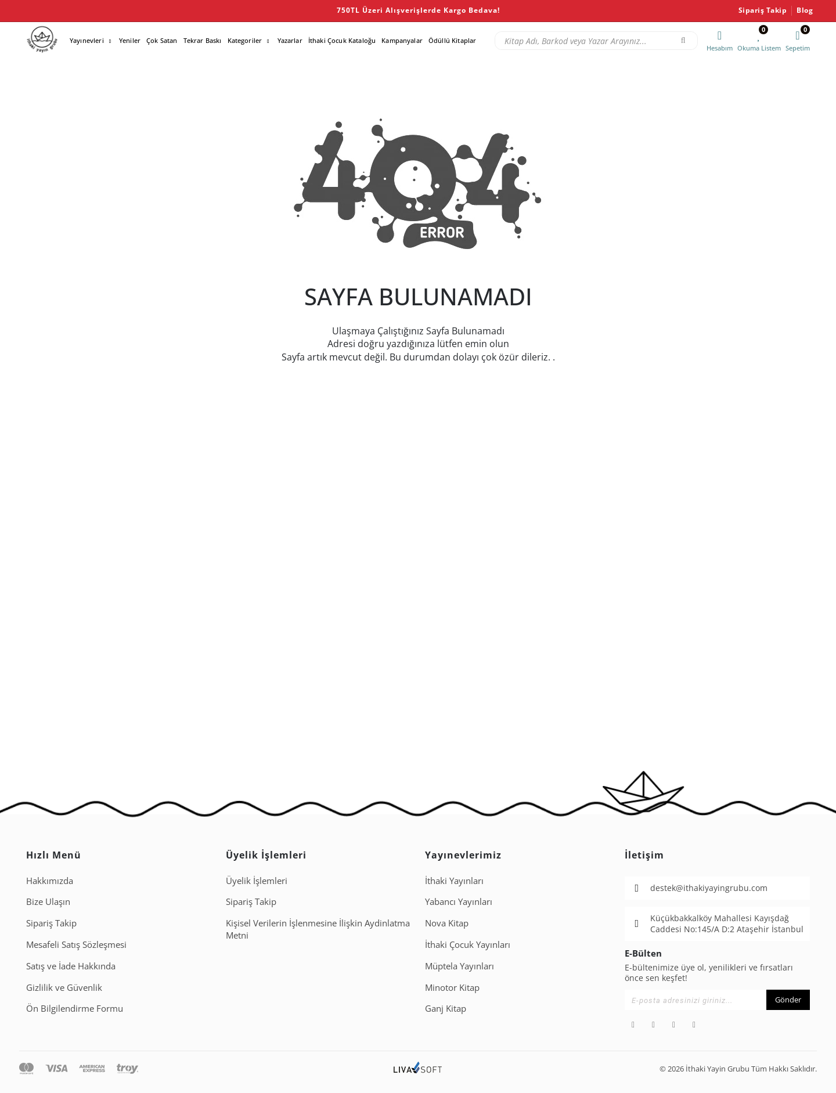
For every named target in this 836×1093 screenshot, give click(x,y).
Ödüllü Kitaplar (452, 40)
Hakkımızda (49, 880)
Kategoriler (245, 40)
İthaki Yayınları (454, 880)
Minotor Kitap (452, 987)
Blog (805, 10)
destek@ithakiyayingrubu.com (708, 887)
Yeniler (129, 40)
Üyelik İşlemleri (256, 880)
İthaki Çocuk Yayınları (467, 944)
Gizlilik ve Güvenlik (64, 987)
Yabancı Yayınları (458, 901)
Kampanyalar (402, 40)
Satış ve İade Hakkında (71, 966)
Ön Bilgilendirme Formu (74, 1008)
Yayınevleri (87, 40)
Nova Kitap (447, 923)
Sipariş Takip (762, 10)
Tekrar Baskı (202, 40)
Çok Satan (161, 40)
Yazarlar (290, 40)
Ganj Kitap (445, 1008)
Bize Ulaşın (48, 901)
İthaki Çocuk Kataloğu (342, 40)
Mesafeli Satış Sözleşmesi (76, 944)
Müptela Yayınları (459, 966)
